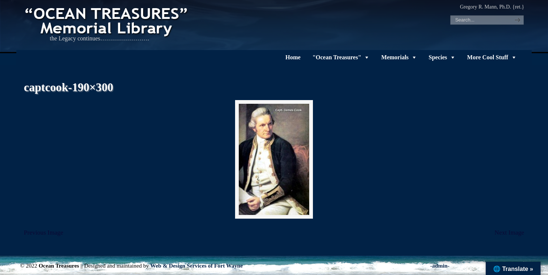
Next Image (509, 232)
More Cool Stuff (487, 57)
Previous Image (43, 232)
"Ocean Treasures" (337, 57)
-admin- (439, 265)
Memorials (395, 57)
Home (293, 57)
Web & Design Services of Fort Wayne (196, 265)
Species (438, 57)
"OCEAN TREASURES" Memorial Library (107, 20)
